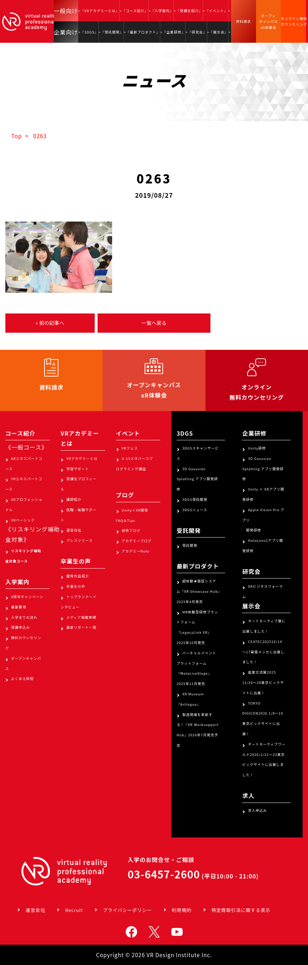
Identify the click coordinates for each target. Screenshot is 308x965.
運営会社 (73, 530)
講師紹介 (73, 499)
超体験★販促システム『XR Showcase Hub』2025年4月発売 (198, 591)
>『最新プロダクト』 (142, 32)
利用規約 (182, 910)
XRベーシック (23, 520)
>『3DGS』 (88, 32)
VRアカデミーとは (82, 458)
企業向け (66, 32)
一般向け (66, 10)
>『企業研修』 (172, 32)
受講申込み (20, 627)
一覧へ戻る (153, 322)
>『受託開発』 (111, 32)
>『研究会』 (196, 32)
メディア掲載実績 (81, 617)
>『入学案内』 (160, 10)
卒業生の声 (75, 586)
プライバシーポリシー (127, 910)
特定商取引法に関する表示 (241, 910)
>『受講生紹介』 (188, 10)
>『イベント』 (215, 10)
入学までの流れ (24, 617)
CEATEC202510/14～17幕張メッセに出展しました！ (263, 652)
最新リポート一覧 (81, 627)
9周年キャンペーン (27, 596)
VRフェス (130, 448)
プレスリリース (79, 540)
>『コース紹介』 (134, 10)
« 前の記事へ (50, 322)
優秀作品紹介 (77, 576)
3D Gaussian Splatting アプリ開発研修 (197, 479)
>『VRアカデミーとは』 (98, 10)
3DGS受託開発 (195, 499)
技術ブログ (131, 530)
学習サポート (77, 468)
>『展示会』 (217, 32)
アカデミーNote (136, 551)
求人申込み (257, 810)
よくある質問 (22, 678)
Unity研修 (257, 448)
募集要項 (18, 607)
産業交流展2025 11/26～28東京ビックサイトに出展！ (263, 682)
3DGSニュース (194, 509)
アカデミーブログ (137, 540)
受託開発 (189, 545)
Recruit (74, 910)
